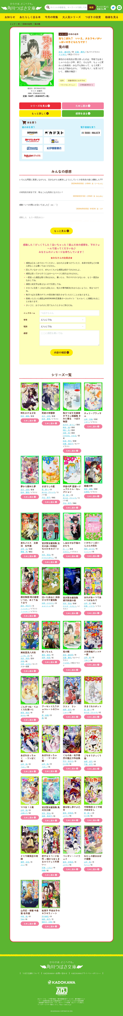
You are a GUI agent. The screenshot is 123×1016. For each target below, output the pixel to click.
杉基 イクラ (89, 606)
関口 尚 (66, 430)
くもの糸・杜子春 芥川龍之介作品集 (71, 756)
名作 (62, 80)
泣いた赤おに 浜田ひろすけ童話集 (51, 598)
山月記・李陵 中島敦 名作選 (30, 912)
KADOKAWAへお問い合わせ (55, 973)
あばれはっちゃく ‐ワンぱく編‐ (28, 758)
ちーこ (86, 865)
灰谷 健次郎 (64, 52)
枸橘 (43, 870)
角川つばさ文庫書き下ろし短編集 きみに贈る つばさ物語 (72, 417)
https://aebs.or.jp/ (65, 1004)
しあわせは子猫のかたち (71, 544)
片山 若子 (46, 498)
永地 (22, 661)
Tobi (22, 919)
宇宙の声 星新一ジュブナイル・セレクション (72, 489)
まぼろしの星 (48, 486)
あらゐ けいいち (48, 492)
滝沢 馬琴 (25, 658)
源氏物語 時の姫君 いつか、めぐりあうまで (31, 599)
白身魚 (86, 492)
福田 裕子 (46, 919)
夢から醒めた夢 (28, 486)
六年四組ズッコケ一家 (92, 653)
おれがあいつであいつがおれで (92, 599)
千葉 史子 (88, 764)
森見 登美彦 (68, 813)
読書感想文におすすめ (76, 80)
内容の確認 (60, 352)
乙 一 (65, 549)
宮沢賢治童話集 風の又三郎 (51, 808)
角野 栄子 (67, 710)
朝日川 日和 (47, 922)
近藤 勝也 (80, 52)
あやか (23, 715)
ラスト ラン (69, 706)
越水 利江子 (26, 606)
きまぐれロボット (92, 706)
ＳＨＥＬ (66, 552)
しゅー (65, 712)
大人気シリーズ (71, 17)
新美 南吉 (25, 713)
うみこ (86, 660)
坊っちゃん (47, 651)
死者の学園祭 (48, 412)
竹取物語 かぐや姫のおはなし (93, 808)
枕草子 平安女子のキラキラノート (51, 912)
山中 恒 (87, 603)
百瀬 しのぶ (47, 868)
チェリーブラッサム (92, 414)
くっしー (87, 552)
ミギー (86, 422)
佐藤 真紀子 (68, 444)
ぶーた (65, 816)
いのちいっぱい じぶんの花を (92, 544)
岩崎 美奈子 (47, 816)
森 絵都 (45, 715)
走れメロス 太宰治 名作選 (29, 544)
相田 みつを (89, 549)
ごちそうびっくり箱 (92, 757)
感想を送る (82, 113)
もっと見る (60, 231)
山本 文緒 (88, 419)
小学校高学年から (86, 85)
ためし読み (82, 105)
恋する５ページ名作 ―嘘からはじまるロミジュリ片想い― (51, 860)
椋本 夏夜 (46, 419)
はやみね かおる (69, 436)
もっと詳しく (39, 113)
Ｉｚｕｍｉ (25, 609)
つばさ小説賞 (93, 17)
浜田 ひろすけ (48, 603)
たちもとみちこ (48, 558)
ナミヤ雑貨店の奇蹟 (29, 857)
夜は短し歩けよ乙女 (71, 808)
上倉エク (24, 813)
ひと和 (65, 764)
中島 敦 (24, 916)
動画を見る (111, 17)
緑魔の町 (88, 485)
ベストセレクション (67, 85)
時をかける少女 (28, 412)
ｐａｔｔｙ (46, 606)
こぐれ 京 (25, 656)
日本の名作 (27, 23)
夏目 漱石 (46, 655)
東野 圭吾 (25, 862)
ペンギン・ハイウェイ (71, 857)
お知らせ (10, 17)
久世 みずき (26, 664)
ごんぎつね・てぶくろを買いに (29, 708)
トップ (12, 23)
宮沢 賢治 (46, 555)
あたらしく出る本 (30, 17)
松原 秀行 (67, 441)
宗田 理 (66, 433)
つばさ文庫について (31, 973)
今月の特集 (51, 17)
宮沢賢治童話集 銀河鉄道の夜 (71, 599)
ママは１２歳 (27, 807)
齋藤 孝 (24, 552)
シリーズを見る (38, 105)
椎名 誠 (66, 427)
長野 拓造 (46, 658)
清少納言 (45, 916)
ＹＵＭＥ (62, 54)
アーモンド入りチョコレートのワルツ (50, 709)
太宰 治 (24, 549)
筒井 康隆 (25, 416)
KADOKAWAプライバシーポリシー (86, 973)
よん (22, 865)
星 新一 (45, 489)
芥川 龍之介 (68, 761)
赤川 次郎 (46, 416)
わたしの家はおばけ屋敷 (92, 857)
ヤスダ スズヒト (69, 606)
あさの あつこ (69, 425)
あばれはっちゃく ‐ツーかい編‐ (49, 758)
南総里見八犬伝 (28, 652)
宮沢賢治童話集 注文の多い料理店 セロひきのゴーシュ (51, 547)
